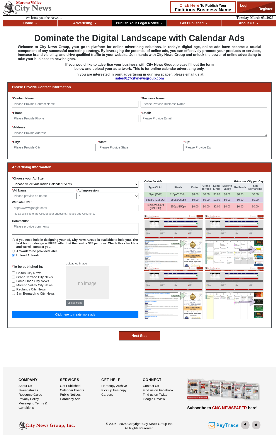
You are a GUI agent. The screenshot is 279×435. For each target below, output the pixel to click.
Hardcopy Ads (70, 399)
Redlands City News (31, 289)
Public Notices (70, 394)
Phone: (18, 113)
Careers (107, 394)
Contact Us (151, 386)
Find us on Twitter (155, 394)
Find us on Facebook (158, 390)
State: (102, 142)
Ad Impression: (88, 190)
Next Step (139, 336)
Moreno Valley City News (34, 285)
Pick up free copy (113, 390)
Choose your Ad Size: (28, 178)
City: (16, 142)
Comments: (20, 221)
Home (30, 23)
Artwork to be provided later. (37, 251)
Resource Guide (30, 394)
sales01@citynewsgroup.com (139, 78)
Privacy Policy (29, 399)
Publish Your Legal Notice (139, 23)
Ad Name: (19, 190)
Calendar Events (72, 390)
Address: (19, 127)
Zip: (187, 142)
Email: (146, 113)
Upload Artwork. (28, 255)
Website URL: (22, 202)
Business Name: (153, 98)
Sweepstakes (28, 390)
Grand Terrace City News (34, 277)
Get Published (194, 23)
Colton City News (28, 273)
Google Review (154, 399)
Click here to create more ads (75, 314)
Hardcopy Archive (114, 386)
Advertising (85, 23)
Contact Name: (23, 98)
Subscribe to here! (222, 408)
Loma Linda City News (32, 281)
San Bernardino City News (35, 293)
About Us (248, 23)
